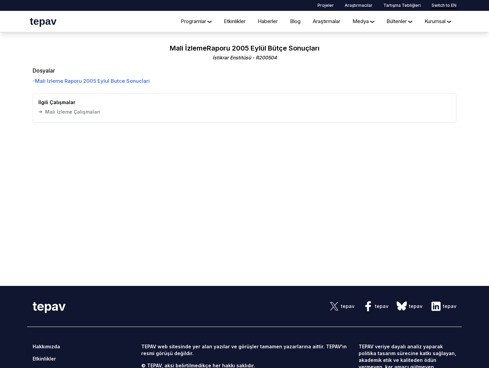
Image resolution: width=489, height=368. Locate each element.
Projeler (326, 5)
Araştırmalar (326, 21)
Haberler (268, 21)
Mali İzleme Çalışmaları (69, 111)
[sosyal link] (342, 306)
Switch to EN (444, 5)
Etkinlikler (235, 21)
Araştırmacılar (359, 5)
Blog (295, 21)
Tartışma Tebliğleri (402, 5)
